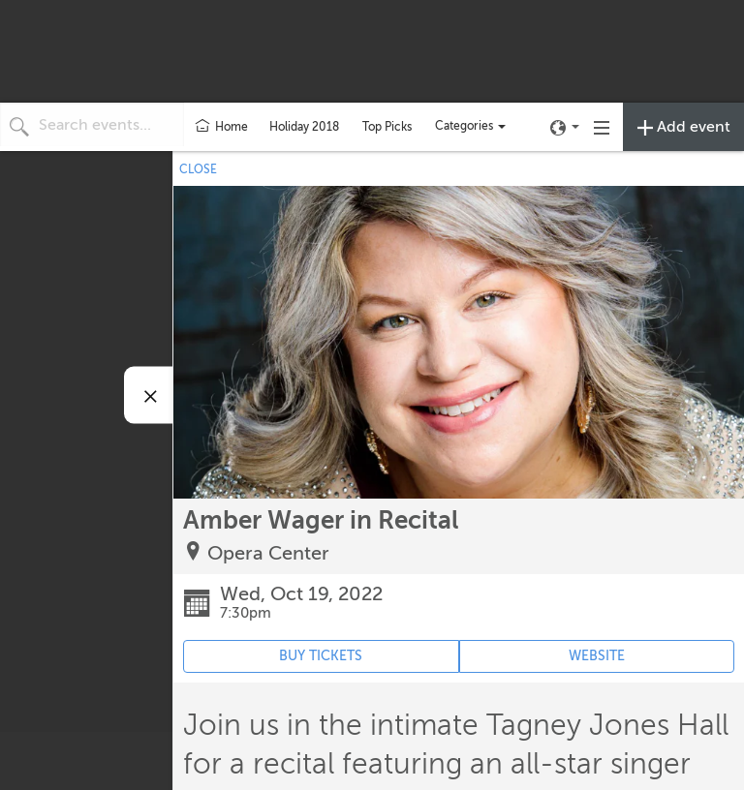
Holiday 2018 (304, 127)
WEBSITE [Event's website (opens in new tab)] (597, 656)
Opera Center (268, 553)
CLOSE (198, 169)
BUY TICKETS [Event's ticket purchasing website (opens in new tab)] (320, 656)
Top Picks (387, 127)
